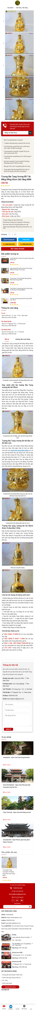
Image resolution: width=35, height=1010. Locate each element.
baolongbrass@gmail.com (17, 894)
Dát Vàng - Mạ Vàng (22, 7)
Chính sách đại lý (6, 983)
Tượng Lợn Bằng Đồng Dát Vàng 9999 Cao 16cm (21, 299)
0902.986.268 (23, 967)
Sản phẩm (10, 7)
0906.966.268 (23, 958)
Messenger (24, 1007)
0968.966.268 (17, 888)
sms (31, 1007)
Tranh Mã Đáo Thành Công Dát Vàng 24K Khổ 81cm (22, 259)
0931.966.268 (23, 948)
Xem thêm (7, 765)
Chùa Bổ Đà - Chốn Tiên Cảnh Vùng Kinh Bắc (16, 757)
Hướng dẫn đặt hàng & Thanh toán (11, 975)
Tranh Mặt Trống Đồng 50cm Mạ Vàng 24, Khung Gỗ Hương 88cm (21, 289)
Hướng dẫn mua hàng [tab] (22, 339)
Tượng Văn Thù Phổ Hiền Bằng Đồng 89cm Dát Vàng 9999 (20, 279)
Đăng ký (8, 729)
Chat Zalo (26, 239)
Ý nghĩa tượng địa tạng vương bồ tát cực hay (17, 143)
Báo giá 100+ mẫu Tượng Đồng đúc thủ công (17, 166)
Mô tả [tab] (7, 339)
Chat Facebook (9, 239)
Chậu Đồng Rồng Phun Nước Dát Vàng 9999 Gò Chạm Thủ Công (21, 269)
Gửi (30, 132)
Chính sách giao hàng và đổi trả (11, 977)
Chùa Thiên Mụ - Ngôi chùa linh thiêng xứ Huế (17, 812)
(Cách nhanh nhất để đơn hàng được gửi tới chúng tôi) (17, 249)
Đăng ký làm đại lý (10, 987)
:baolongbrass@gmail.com (15, 699)
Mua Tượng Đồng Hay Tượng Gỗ (13, 140)
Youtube (4, 1007)
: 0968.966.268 (12, 695)
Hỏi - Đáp (4, 980)
